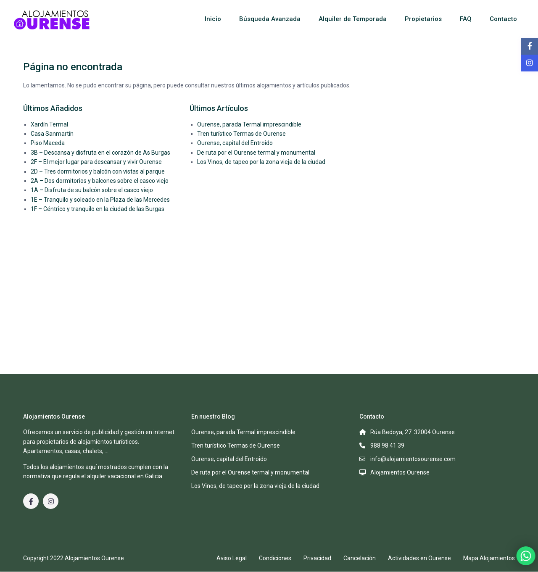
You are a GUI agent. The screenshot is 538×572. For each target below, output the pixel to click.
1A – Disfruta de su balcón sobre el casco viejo (92, 190)
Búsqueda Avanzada (270, 19)
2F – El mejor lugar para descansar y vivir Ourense (96, 161)
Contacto (503, 19)
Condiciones (275, 558)
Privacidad (317, 558)
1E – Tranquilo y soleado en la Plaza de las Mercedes (100, 199)
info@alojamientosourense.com (413, 459)
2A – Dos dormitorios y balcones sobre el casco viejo (100, 180)
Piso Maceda (48, 143)
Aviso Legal (231, 558)
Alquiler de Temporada (353, 19)
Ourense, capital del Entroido (235, 143)
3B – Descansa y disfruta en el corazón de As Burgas (100, 152)
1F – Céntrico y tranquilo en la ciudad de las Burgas (97, 209)
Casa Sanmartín (52, 133)
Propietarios (423, 19)
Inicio (213, 19)
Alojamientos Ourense (400, 472)
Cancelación (359, 558)
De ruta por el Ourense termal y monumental (256, 152)
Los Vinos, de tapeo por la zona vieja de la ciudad (261, 161)
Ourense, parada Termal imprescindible (249, 124)
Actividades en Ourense (419, 558)
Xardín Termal (49, 124)
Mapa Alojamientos (489, 558)
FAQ (466, 19)
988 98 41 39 (387, 445)
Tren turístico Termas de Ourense (241, 133)
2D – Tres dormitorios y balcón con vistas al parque (98, 171)
